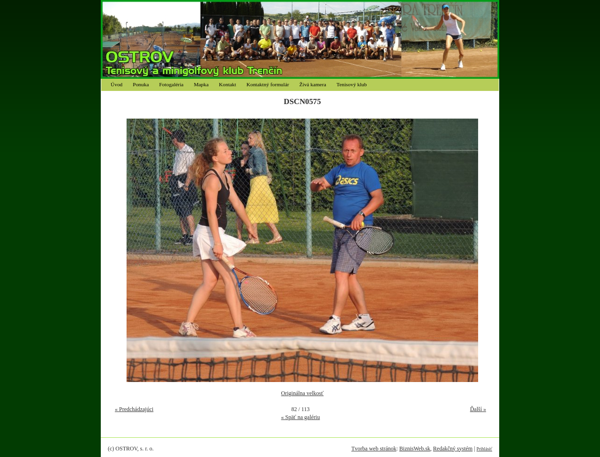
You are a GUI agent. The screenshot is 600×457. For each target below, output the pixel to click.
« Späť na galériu (300, 417)
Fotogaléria (171, 84)
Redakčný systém (452, 448)
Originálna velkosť (302, 393)
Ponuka (141, 84)
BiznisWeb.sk (414, 448)
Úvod (116, 84)
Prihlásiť (484, 448)
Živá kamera (313, 84)
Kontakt (227, 84)
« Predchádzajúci (134, 409)
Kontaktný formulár (268, 84)
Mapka (201, 84)
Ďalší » (478, 409)
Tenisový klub (352, 84)
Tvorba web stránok (373, 448)
